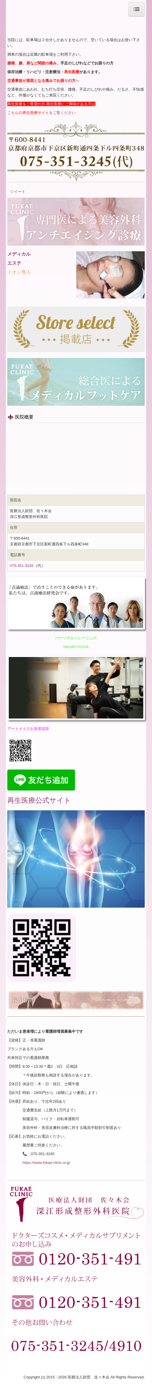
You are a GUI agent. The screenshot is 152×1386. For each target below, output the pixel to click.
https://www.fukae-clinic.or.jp (46, 1162)
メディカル (19, 254)
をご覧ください (41, 112)
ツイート (17, 191)
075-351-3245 (22, 565)
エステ (14, 263)
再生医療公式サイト (39, 800)
